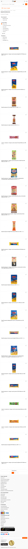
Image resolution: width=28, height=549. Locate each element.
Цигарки (2, 525)
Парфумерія (3, 516)
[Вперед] (17, 473)
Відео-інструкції (3, 501)
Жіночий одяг (3, 519)
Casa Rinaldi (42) (5, 28)
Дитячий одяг (3, 522)
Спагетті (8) (5, 20)
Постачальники (3, 486)
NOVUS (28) (5, 37)
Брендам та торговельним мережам (7, 490)
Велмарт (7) (5, 38)
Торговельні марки (4, 489)
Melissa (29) (5, 23)
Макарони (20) (5, 18)
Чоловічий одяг (3, 521)
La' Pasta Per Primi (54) (7, 25)
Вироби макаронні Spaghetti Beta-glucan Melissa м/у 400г (12, 231)
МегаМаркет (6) (5, 40)
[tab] (14, 8)
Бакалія (14, 10)
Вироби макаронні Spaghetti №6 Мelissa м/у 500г (11, 444)
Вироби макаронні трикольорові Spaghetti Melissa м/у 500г (13, 338)
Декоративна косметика (5, 518)
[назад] (10, 473)
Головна (2, 10)
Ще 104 (3, 33)
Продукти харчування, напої (8, 10)
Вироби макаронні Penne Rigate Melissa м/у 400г (11, 107)
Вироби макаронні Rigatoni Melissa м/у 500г (10, 284)
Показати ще (14, 470)
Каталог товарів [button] (6, 8)
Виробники (2, 487)
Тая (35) (4, 31)
